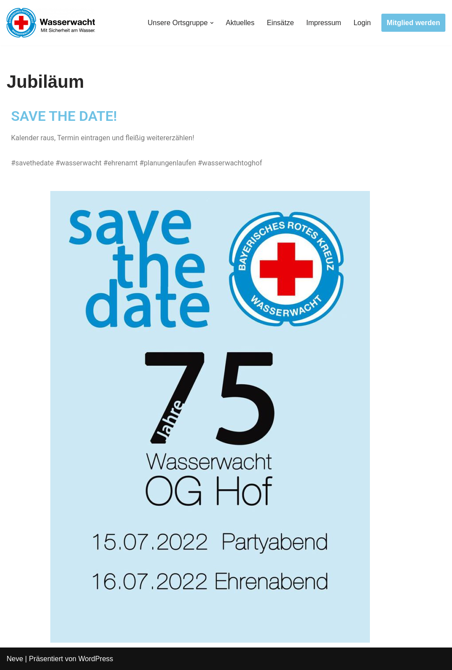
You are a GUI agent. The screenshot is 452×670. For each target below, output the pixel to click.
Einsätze (280, 22)
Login (362, 22)
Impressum (323, 22)
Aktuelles (240, 22)
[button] (212, 23)
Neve (15, 659)
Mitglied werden (413, 22)
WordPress (95, 659)
